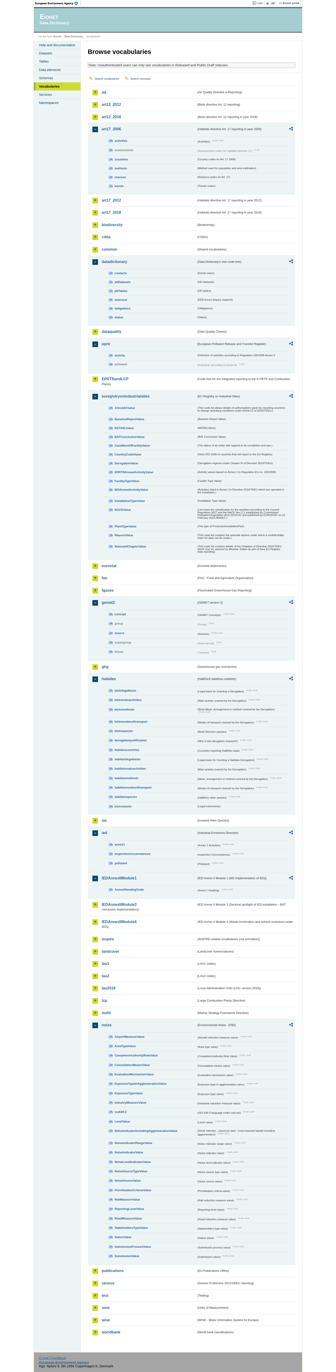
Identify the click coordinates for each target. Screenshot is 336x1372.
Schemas (46, 78)
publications (113, 1271)
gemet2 (108, 602)
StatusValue (123, 1237)
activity (120, 355)
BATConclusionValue (129, 437)
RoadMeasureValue (128, 1218)
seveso (108, 1283)
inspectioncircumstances (132, 854)
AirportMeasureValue (129, 1036)
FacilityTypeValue (127, 481)
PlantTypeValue (125, 526)
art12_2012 (111, 105)
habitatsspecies (126, 797)
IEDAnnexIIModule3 (119, 904)
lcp (104, 1000)
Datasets (45, 53)
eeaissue (121, 300)
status (119, 317)
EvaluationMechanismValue (134, 1074)
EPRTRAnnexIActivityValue (134, 472)
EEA (58, 3)
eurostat (109, 566)
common (109, 249)
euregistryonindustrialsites (126, 396)
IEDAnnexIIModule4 (119, 922)
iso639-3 (120, 1112)
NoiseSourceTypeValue (131, 1171)
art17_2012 (111, 200)
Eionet (57, 36)
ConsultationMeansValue (132, 1065)
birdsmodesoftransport (131, 721)
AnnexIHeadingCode (129, 889)
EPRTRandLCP (115, 379)
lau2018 (109, 988)
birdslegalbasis (125, 690)
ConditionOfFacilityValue (132, 445)
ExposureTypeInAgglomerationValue (140, 1083)
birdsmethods (124, 709)
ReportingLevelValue (129, 1209)
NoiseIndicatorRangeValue (133, 1143)
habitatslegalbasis (127, 759)
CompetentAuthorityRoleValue (136, 1055)
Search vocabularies (107, 78)
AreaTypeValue (125, 1046)
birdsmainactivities (128, 700)
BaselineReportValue (129, 419)
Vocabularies (49, 86)
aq (104, 92)
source (119, 633)
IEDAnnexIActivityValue (131, 489)
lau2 (105, 976)
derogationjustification (131, 740)
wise (106, 1320)
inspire (108, 939)
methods (121, 168)
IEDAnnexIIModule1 (119, 878)
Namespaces (49, 103)
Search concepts (140, 78)
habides (109, 679)
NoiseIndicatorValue (129, 1152)
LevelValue (122, 1121)
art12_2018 (111, 117)
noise (107, 1025)
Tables (44, 61)
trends (119, 186)
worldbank (111, 1332)
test (105, 1295)
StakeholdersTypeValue (131, 1228)
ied (104, 833)
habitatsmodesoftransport (133, 787)
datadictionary (114, 262)
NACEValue (123, 510)
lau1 (105, 964)
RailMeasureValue (127, 1199)
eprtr (106, 344)
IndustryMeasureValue (130, 1102)
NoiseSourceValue (128, 1180)
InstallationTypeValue (130, 501)
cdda (106, 237)
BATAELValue (124, 428)
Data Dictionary (73, 36)
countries (121, 159)
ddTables (121, 291)
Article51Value (125, 408)
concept (120, 614)
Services (45, 94)
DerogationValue (126, 463)
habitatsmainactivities (130, 768)
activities (121, 140)
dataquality (111, 332)
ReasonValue (124, 535)
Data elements (50, 70)
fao (104, 578)
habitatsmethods (126, 778)
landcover (110, 951)
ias (104, 820)
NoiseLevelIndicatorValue (133, 1162)
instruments (123, 806)
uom (106, 1308)
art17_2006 (111, 129)
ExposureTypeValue (129, 1093)
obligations (122, 308)
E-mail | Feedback (52, 1358)
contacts (121, 273)
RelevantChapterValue (130, 546)
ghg (105, 667)
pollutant (121, 863)
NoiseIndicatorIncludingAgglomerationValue (146, 1131)
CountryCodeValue (128, 454)
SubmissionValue (127, 1256)
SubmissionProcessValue (133, 1246)
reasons (120, 177)
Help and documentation (57, 45)
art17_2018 (111, 212)
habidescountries (127, 750)
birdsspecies (124, 731)
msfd (106, 1013)
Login (260, 3)
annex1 (120, 844)
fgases (108, 590)
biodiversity (112, 225)
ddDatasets (123, 282)
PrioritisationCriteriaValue (133, 1190)
